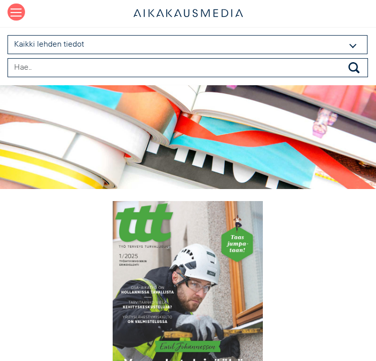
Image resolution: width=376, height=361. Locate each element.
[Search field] (188, 67)
